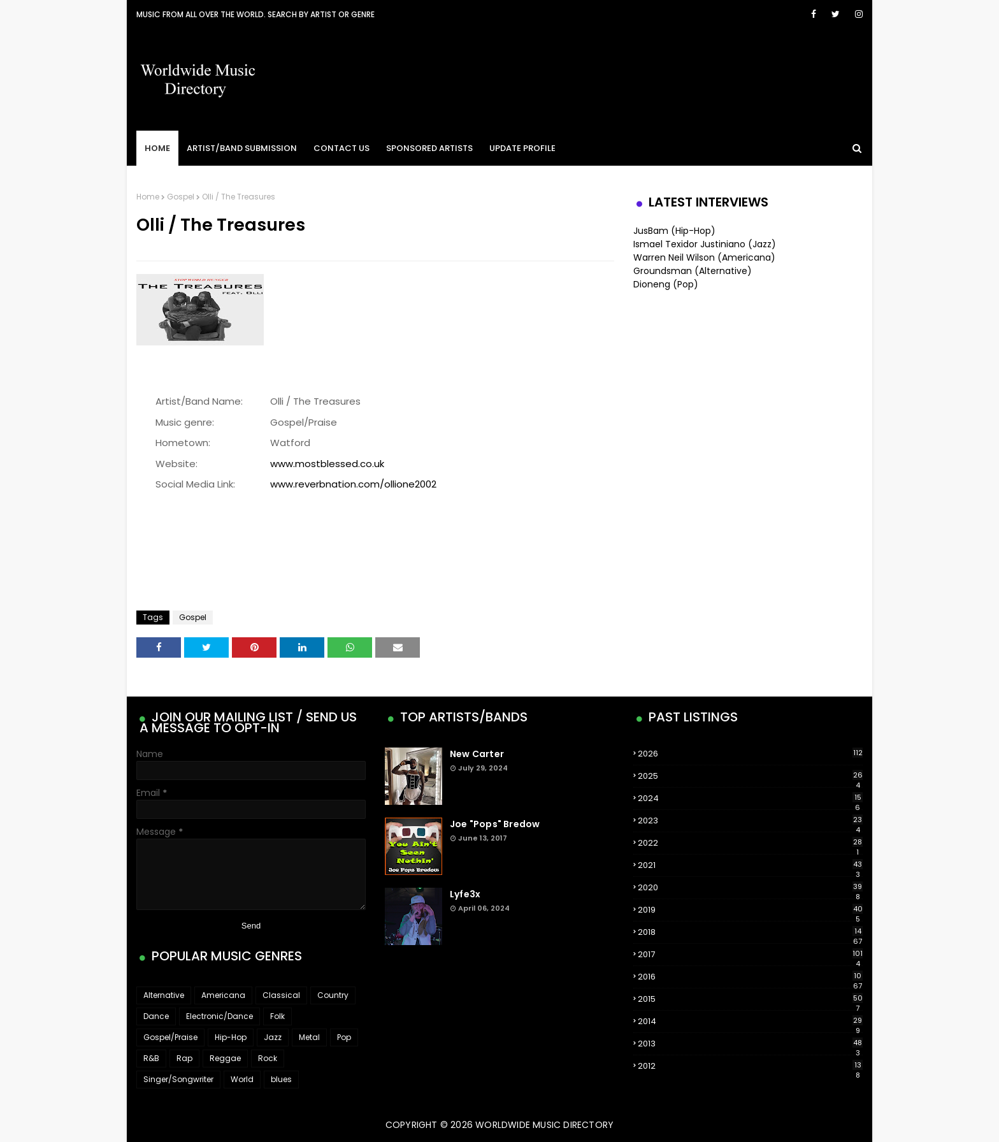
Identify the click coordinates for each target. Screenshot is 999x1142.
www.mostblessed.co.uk (327, 463)
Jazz (273, 1037)
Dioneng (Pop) (665, 284)
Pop (344, 1037)
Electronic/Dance (219, 1016)
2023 (750, 820)
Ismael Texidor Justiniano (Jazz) (704, 244)
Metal (309, 1037)
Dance (156, 1016)
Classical (281, 995)
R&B (151, 1058)
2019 (750, 910)
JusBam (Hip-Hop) (674, 230)
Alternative (163, 995)
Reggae (225, 1058)
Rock (267, 1058)
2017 (750, 954)
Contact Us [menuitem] (341, 148)
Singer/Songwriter (178, 1079)
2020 (750, 887)
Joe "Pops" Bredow (495, 824)
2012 (750, 1066)
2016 (750, 977)
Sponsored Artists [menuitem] (429, 148)
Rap (184, 1058)
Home (147, 196)
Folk (277, 1016)
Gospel (180, 196)
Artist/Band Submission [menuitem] (242, 148)
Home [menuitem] (157, 148)
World (242, 1079)
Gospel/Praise (170, 1037)
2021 (750, 865)
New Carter (477, 754)
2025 (750, 776)
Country (333, 995)
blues (281, 1079)
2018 (750, 932)
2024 (750, 798)
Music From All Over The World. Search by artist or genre (255, 14)
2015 (750, 999)
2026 (750, 754)
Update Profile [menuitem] (522, 148)
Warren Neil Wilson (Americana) (704, 257)
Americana (223, 995)
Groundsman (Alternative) (692, 270)
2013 (750, 1043)
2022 (750, 843)
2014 (750, 1021)
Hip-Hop (231, 1037)
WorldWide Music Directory (544, 1124)
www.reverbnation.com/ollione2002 (353, 484)
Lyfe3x (465, 894)
